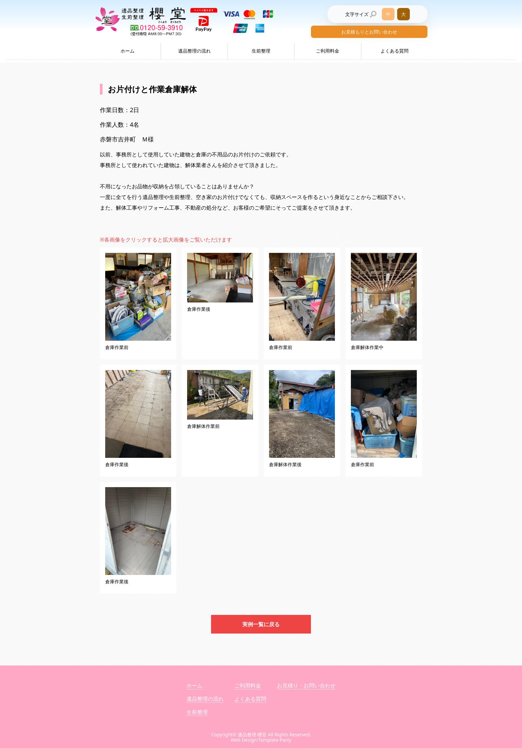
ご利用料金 (327, 51)
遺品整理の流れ (194, 51)
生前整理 (261, 51)
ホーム (127, 51)
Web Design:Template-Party (261, 740)
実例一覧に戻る (261, 624)
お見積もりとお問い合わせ (369, 32)
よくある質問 (394, 51)
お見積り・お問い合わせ (306, 685)
